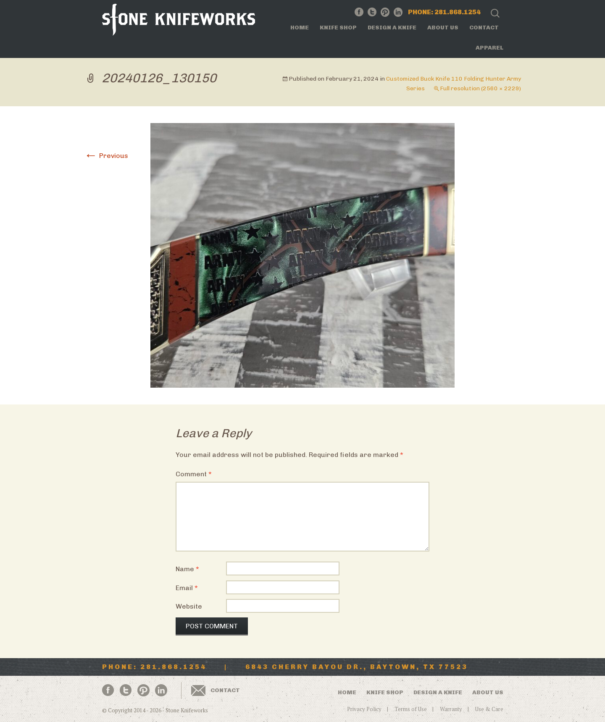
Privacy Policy (364, 709)
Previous (106, 156)
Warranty (451, 709)
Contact (484, 27)
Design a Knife (392, 27)
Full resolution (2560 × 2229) (480, 88)
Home (299, 27)
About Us (442, 27)
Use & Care (489, 709)
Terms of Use (411, 709)
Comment (194, 474)
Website (189, 606)
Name (187, 569)
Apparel (489, 47)
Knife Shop (338, 27)
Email (187, 588)
